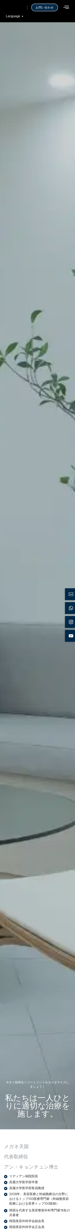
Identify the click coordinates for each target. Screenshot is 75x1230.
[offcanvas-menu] (66, 7)
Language (14, 16)
